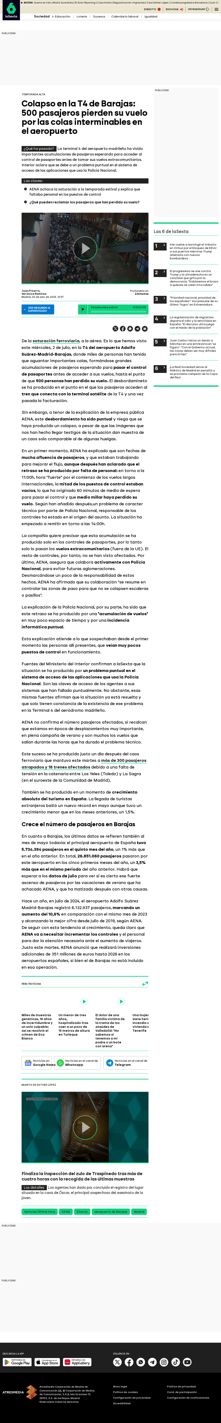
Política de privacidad (181, 1386)
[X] (117, 1366)
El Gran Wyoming (85, 2)
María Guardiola (63, 2)
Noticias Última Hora (39, 1212)
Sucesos (99, 16)
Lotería (81, 16)
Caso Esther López (157, 2)
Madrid (139, 1212)
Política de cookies (125, 1392)
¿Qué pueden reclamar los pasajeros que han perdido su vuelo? (84, 202)
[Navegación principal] (216, 9)
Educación (62, 16)
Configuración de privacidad (131, 1397)
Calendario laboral (124, 16)
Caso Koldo (104, 2)
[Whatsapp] (140, 1366)
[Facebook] (129, 1366)
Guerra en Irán (42, 2)
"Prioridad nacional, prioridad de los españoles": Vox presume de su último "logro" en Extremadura (194, 301)
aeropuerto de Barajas (110, 1212)
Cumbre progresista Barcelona (188, 2)
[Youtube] (187, 1366)
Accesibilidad (122, 1403)
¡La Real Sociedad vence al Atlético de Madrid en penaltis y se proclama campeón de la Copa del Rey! (194, 372)
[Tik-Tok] (175, 1366)
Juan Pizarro (30, 290)
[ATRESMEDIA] (18, 1395)
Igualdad (150, 16)
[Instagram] (164, 1366)
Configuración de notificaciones (188, 1397)
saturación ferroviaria (56, 340)
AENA (66, 1212)
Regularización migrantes (129, 2)
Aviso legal (120, 1386)
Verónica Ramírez (34, 293)
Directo (82, 1212)
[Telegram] (152, 1366)
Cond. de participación (182, 1392)
